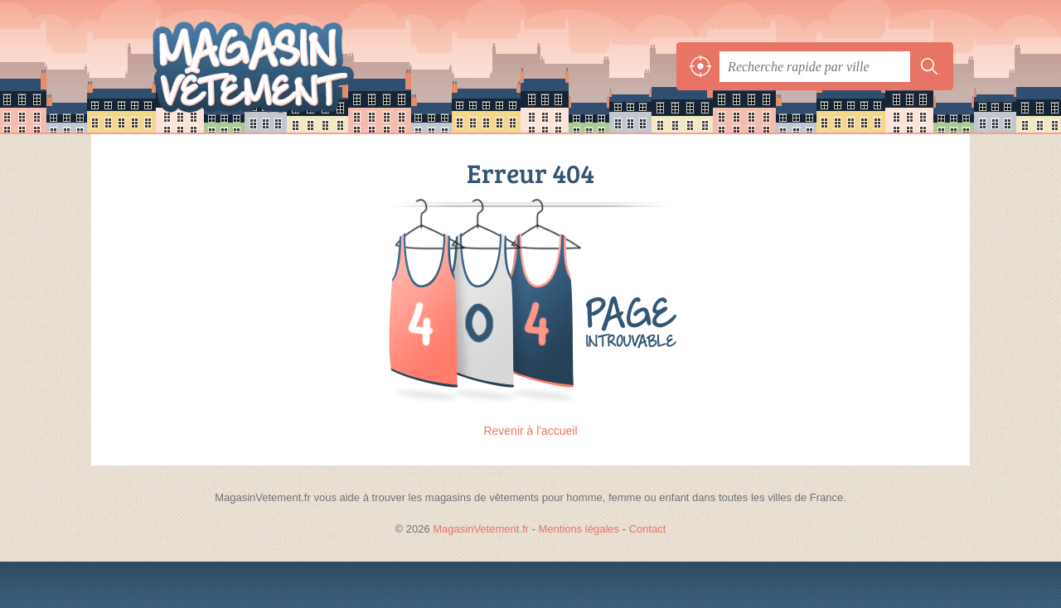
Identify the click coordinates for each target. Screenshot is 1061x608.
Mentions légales (579, 529)
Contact (647, 529)
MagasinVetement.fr (290, 66)
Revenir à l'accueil (530, 430)
